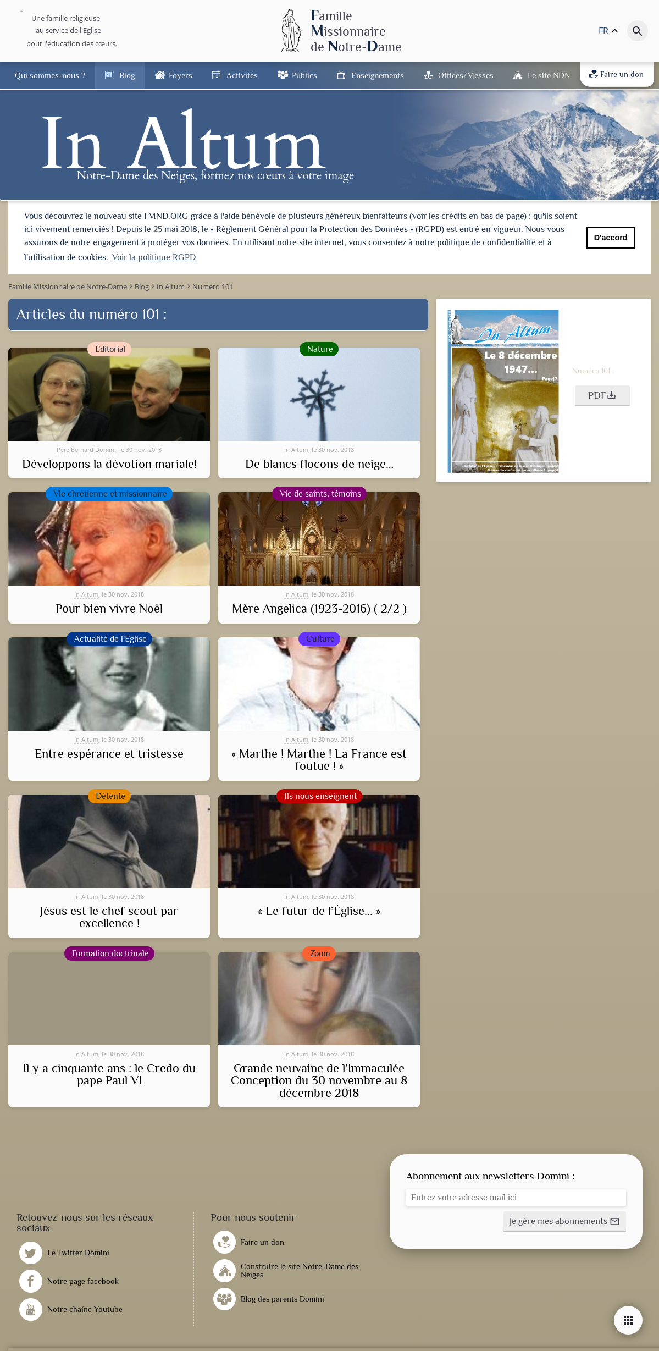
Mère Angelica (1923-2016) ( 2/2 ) (319, 608)
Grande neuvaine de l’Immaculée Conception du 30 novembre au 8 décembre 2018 (319, 1079)
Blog (127, 75)
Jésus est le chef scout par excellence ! (109, 916)
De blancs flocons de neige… (319, 463)
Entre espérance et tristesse (109, 753)
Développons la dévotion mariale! (109, 463)
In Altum (296, 448)
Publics (304, 75)
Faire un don (616, 74)
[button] (602, 394)
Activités (242, 75)
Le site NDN (549, 75)
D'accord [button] (611, 237)
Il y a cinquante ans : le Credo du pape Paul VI (109, 1073)
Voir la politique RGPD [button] (154, 257)
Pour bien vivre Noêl (109, 608)
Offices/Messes (466, 75)
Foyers (180, 75)
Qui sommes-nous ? (50, 75)
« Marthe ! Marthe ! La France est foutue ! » (319, 759)
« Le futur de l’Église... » (319, 910)
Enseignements (377, 75)
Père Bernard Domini (86, 448)
